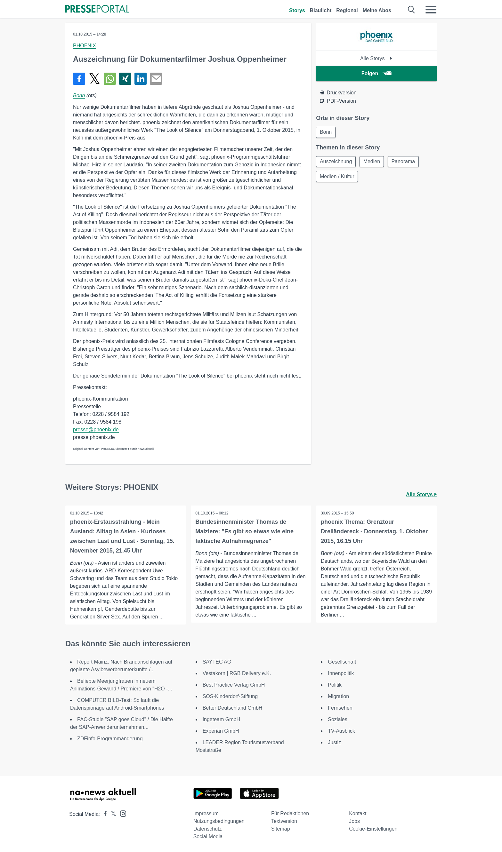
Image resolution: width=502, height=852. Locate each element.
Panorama (405, 162)
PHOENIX (84, 45)
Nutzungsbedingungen (219, 821)
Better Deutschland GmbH (233, 708)
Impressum (206, 813)
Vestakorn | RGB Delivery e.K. (237, 673)
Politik (335, 685)
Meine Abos (377, 10)
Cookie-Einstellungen (373, 829)
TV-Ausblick (341, 731)
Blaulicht (321, 10)
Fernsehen (340, 708)
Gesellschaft (342, 662)
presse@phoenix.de (96, 429)
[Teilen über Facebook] (79, 79)
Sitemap (280, 829)
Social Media (208, 836)
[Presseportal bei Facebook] (103, 814)
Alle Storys (376, 58)
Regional (347, 10)
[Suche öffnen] (412, 9)
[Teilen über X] (94, 79)
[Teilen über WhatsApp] (110, 79)
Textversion (284, 821)
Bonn (79, 95)
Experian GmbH (221, 731)
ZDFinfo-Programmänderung (110, 738)
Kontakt (357, 813)
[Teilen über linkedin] (140, 79)
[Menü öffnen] (431, 9)
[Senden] (156, 79)
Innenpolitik (341, 673)
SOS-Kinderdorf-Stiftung (230, 696)
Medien (373, 162)
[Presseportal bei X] (111, 814)
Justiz (334, 742)
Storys (297, 10)
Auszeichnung (336, 162)
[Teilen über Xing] (125, 79)
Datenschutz (207, 829)
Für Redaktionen (290, 813)
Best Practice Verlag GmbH (234, 685)
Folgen (376, 73)
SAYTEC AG (217, 662)
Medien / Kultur (337, 177)
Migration (338, 696)
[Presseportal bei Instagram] (121, 813)
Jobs (354, 821)
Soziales (337, 719)
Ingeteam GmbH (221, 719)
